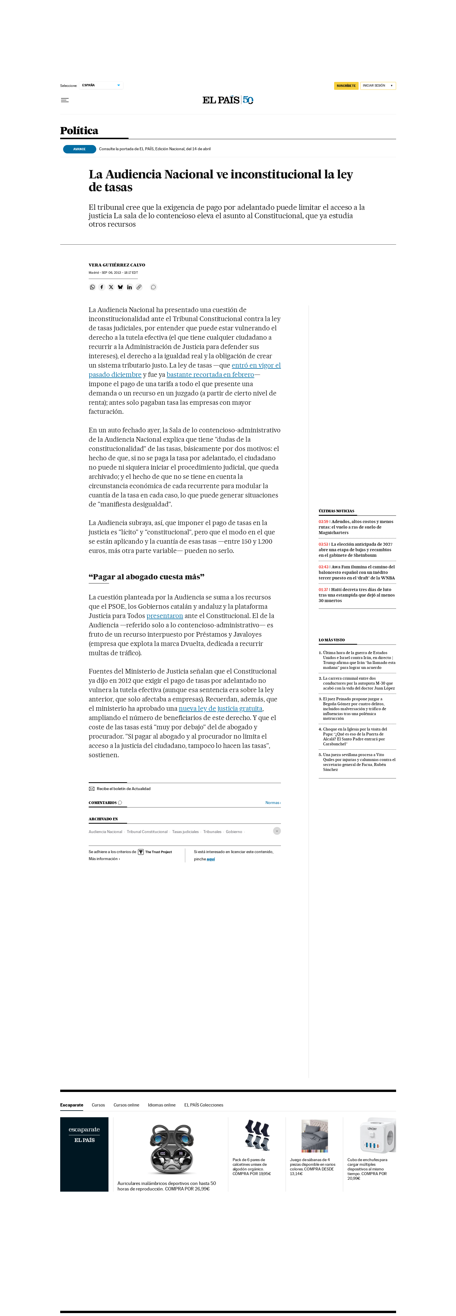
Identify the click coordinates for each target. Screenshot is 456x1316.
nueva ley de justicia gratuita (220, 708)
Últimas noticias (336, 511)
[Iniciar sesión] (378, 86)
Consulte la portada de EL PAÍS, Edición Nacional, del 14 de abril (155, 148)
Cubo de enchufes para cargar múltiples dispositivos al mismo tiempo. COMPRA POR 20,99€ (367, 1169)
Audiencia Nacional (105, 831)
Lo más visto (332, 640)
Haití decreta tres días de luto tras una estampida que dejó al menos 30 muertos (357, 595)
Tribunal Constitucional (147, 831)
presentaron (165, 616)
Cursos (98, 1104)
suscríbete (346, 86)
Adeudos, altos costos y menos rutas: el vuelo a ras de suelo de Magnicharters (356, 527)
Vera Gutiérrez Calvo (117, 265)
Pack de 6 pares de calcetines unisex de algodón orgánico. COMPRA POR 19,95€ (252, 1167)
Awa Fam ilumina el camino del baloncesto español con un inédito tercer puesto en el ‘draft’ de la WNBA (357, 572)
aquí (211, 858)
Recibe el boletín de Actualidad (124, 788)
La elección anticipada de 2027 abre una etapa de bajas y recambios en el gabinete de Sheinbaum (356, 550)
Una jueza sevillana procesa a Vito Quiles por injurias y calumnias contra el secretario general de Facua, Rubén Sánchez (359, 762)
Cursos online (126, 1104)
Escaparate (71, 1104)
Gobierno (234, 831)
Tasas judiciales (185, 831)
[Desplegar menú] (65, 100)
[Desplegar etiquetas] (277, 831)
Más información (104, 858)
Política (79, 131)
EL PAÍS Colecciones (203, 1104)
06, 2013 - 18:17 (120, 273)
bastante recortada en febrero (210, 374)
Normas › (273, 803)
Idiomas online (162, 1104)
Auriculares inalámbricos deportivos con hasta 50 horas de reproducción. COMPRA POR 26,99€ (166, 1186)
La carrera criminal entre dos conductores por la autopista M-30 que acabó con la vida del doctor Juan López (359, 683)
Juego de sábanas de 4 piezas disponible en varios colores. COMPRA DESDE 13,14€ (312, 1167)
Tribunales (212, 831)
